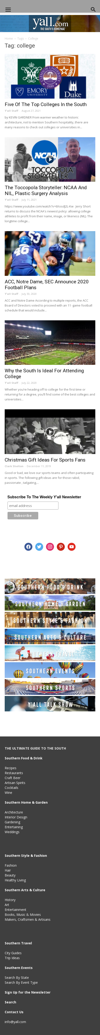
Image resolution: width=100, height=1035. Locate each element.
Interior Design (16, 817)
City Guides (13, 953)
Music (20, 914)
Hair (8, 870)
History (10, 900)
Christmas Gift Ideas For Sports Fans (45, 460)
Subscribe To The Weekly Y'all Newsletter (44, 497)
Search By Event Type (21, 982)
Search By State (17, 977)
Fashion (11, 865)
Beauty (10, 875)
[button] (93, 10)
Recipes (10, 768)
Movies (35, 914)
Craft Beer (12, 778)
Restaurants (14, 773)
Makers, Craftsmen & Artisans (27, 919)
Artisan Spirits (15, 782)
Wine (8, 792)
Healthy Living (15, 880)
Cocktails (11, 787)
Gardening (12, 822)
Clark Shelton (14, 466)
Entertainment (15, 909)
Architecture (14, 812)
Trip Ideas (12, 958)
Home (9, 39)
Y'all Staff (11, 110)
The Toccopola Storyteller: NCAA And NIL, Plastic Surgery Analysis (46, 190)
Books (10, 914)
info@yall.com (15, 1022)
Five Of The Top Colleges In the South (46, 104)
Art (7, 904)
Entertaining (14, 827)
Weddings (12, 832)
